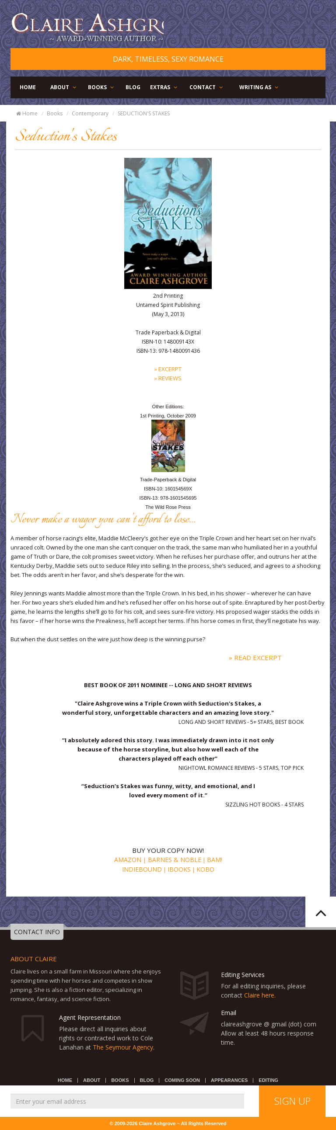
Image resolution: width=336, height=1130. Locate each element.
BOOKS (101, 87)
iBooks (179, 869)
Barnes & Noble (173, 859)
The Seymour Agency (123, 1047)
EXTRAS (164, 87)
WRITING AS (259, 87)
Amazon (128, 859)
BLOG (133, 87)
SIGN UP (292, 1100)
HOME (28, 87)
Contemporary (90, 113)
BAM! (214, 859)
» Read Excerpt (255, 657)
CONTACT (206, 87)
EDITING (268, 1080)
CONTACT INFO (37, 932)
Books (55, 113)
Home (26, 113)
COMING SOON (182, 1080)
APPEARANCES (229, 1080)
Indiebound (142, 869)
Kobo (205, 869)
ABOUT (63, 87)
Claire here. (260, 995)
